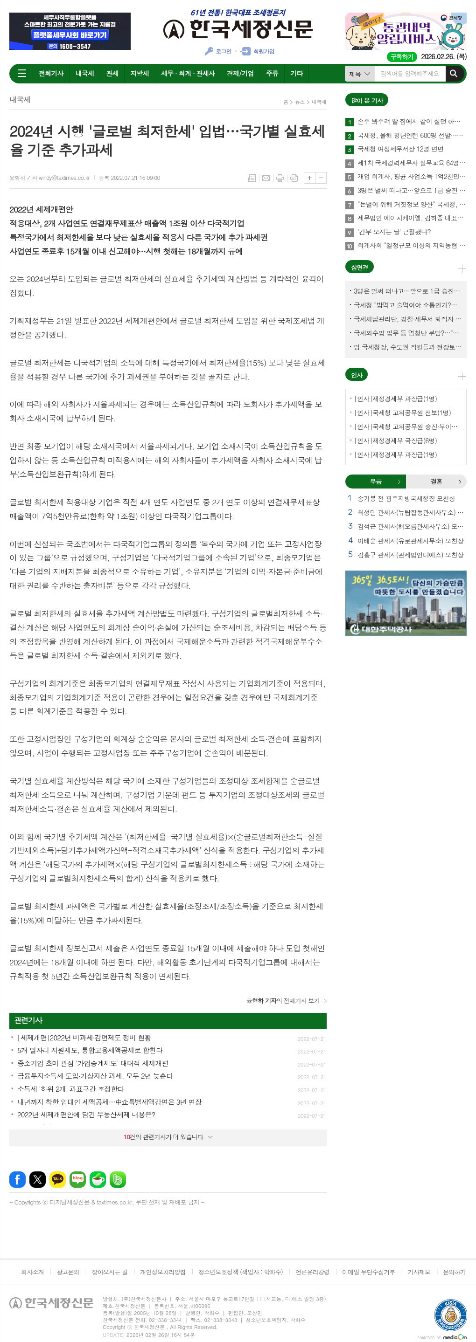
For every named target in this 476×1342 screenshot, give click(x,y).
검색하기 (453, 74)
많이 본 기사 (367, 100)
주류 (272, 73)
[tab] (375, 482)
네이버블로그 (78, 1179)
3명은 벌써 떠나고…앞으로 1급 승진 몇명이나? (412, 190)
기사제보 (418, 1271)
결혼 (460, 482)
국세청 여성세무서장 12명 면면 (400, 149)
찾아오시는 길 (110, 1271)
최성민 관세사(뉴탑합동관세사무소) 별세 (412, 512)
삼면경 (359, 267)
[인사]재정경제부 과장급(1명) (395, 398)
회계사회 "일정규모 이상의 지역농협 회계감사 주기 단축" (412, 245)
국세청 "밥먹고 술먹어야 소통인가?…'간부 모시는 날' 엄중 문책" (408, 305)
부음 (399, 482)
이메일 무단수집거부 (368, 1271)
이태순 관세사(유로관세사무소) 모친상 (410, 541)
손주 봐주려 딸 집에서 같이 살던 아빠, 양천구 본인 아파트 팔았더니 (412, 121)
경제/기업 (240, 73)
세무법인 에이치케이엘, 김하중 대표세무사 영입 (412, 218)
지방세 (139, 73)
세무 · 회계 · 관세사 (188, 73)
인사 (356, 375)
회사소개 (32, 1271)
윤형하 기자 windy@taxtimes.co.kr (49, 177)
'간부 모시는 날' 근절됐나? (394, 232)
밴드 (118, 1179)
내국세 (85, 73)
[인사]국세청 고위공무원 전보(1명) (402, 412)
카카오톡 (57, 1179)
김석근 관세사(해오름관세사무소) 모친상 (412, 526)
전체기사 (51, 73)
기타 (296, 73)
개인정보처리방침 (163, 1271)
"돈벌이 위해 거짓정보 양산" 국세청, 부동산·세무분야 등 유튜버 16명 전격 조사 (412, 204)
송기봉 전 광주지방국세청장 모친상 (406, 498)
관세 (112, 73)
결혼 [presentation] (436, 481)
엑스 (37, 1179)
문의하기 (454, 1271)
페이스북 (17, 1179)
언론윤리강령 (312, 1271)
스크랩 (294, 178)
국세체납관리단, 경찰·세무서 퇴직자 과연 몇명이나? (408, 318)
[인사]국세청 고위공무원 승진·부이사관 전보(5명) (408, 426)
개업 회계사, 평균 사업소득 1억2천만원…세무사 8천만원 (412, 176)
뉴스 (300, 101)
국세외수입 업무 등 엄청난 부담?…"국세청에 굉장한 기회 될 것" (408, 332)
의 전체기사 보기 (283, 1000)
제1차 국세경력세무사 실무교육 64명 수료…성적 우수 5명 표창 (412, 163)
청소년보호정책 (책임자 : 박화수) (240, 1271)
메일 (266, 178)
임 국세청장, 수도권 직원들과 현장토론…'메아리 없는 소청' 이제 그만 (408, 346)
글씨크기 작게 (321, 178)
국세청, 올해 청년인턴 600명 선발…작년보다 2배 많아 (412, 135)
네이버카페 (98, 1179)
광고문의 (67, 1271)
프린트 (280, 178)
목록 (252, 178)
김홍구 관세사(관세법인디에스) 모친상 (410, 555)
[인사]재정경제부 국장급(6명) (395, 440)
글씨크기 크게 (309, 178)
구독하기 (402, 56)
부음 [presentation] (375, 481)
